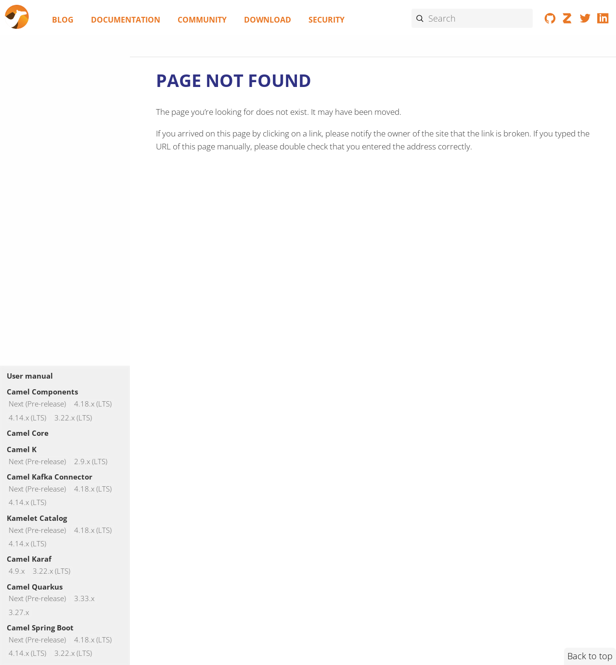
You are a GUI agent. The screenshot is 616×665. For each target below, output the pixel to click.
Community (202, 19)
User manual (30, 375)
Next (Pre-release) (37, 404)
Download (267, 19)
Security (326, 19)
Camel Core (28, 433)
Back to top (590, 656)
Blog (63, 19)
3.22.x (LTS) (73, 418)
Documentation (125, 19)
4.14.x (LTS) (27, 418)
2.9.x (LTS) (90, 461)
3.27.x (19, 612)
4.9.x (17, 571)
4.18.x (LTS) (93, 404)
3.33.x (84, 599)
